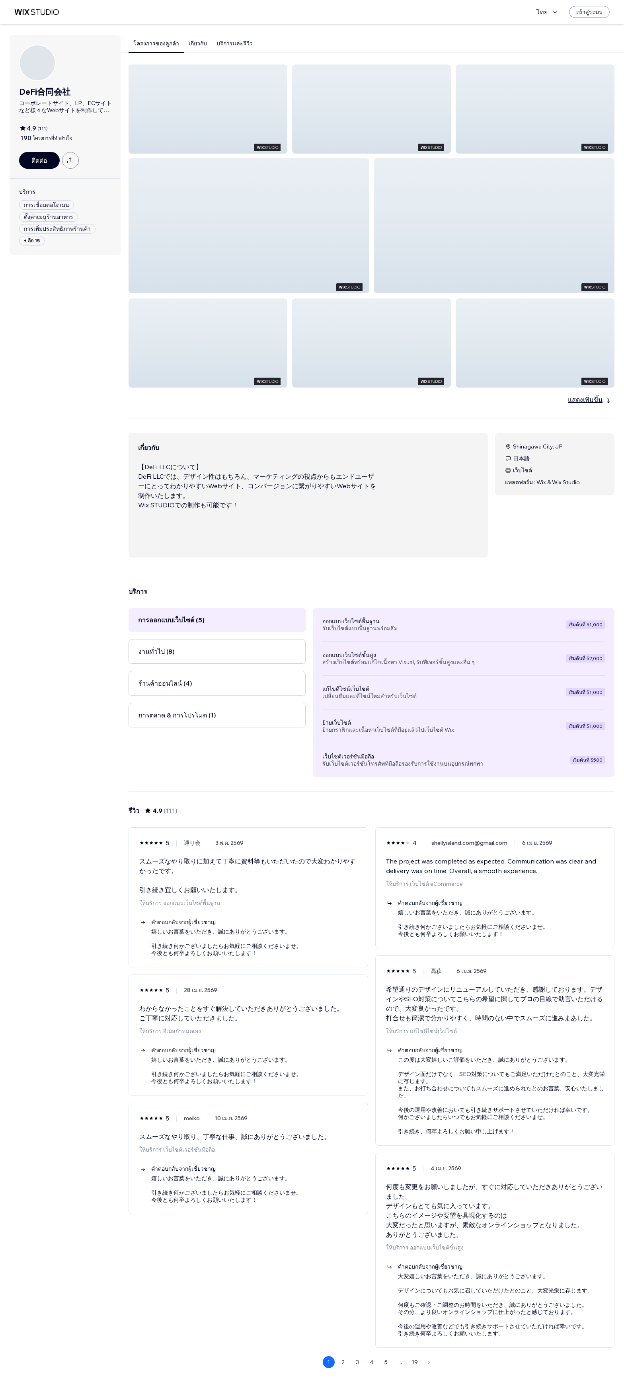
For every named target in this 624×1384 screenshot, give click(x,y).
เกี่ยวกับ (198, 43)
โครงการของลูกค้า (156, 43)
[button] (208, 109)
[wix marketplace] (36, 12)
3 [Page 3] (357, 1362)
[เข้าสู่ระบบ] (589, 12)
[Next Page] (429, 1362)
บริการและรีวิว (234, 43)
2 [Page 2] (343, 1362)
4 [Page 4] (371, 1362)
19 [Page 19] (414, 1362)
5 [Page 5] (386, 1362)
